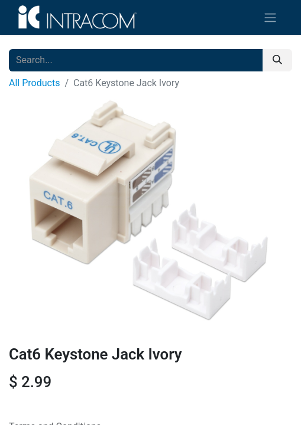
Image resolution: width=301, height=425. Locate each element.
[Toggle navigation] (270, 17)
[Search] (277, 60)
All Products (34, 83)
